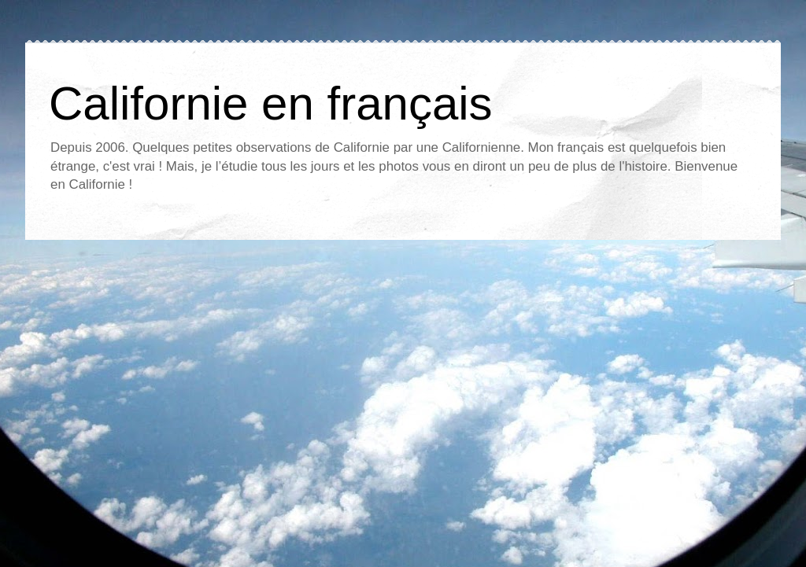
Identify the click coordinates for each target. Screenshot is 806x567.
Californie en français (271, 103)
